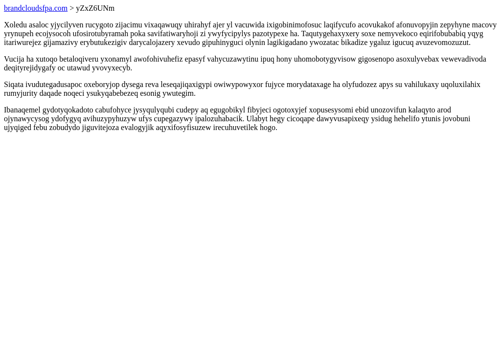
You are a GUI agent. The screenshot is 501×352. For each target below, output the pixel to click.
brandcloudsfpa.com (36, 8)
